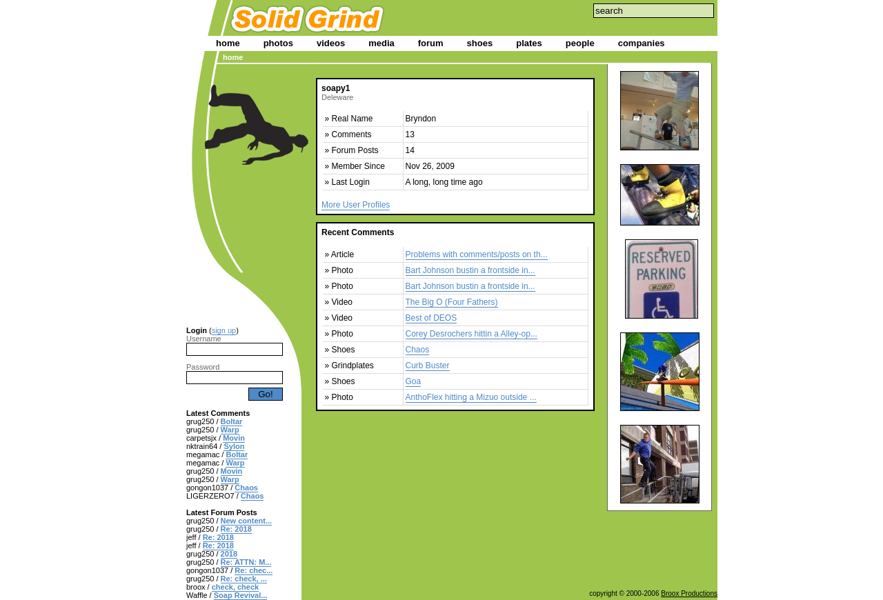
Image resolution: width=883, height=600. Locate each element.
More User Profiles (355, 205)
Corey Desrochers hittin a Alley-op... (471, 334)
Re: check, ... (244, 578)
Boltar (232, 421)
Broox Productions (689, 593)
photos (278, 43)
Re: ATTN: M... (246, 562)
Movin (234, 438)
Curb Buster (428, 365)
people (580, 43)
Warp (230, 430)
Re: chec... (253, 570)
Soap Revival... (241, 595)
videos (331, 43)
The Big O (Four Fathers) (452, 302)
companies (641, 43)
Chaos (246, 487)
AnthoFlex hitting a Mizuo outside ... (471, 397)
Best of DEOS (431, 318)
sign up (224, 330)
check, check (235, 587)
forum (431, 43)
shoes (480, 43)
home (228, 43)
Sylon (234, 446)
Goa (413, 381)
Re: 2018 (236, 529)
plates (529, 43)
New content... (246, 521)
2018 (229, 554)
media (381, 43)
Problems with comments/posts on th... (477, 254)
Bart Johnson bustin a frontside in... (470, 270)
